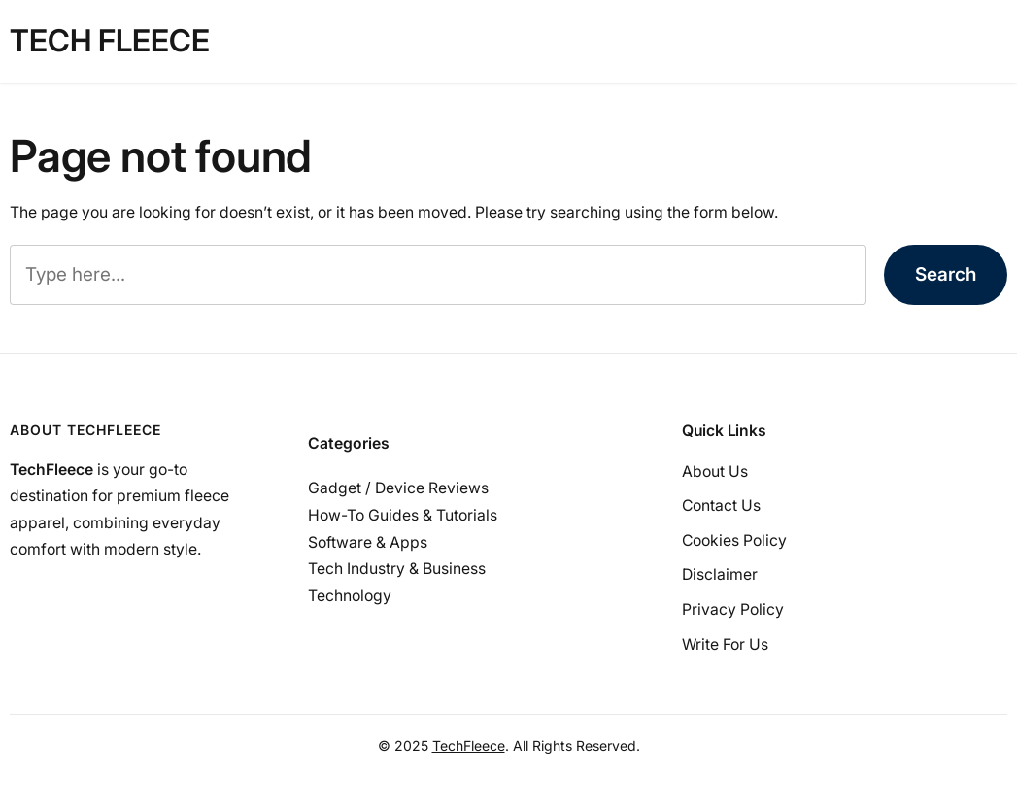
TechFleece (468, 745)
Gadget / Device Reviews (398, 488)
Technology (349, 596)
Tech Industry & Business (397, 568)
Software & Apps (367, 542)
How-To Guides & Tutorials (402, 515)
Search (945, 274)
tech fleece (110, 40)
